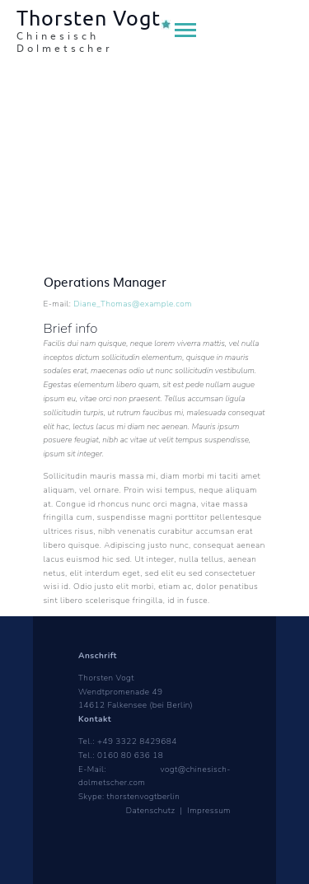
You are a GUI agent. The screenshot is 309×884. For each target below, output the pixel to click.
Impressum (209, 810)
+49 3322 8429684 (137, 741)
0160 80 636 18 (130, 755)
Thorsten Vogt (106, 678)
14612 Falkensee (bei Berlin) (135, 705)
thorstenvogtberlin (143, 796)
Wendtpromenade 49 (120, 692)
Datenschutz (152, 810)
